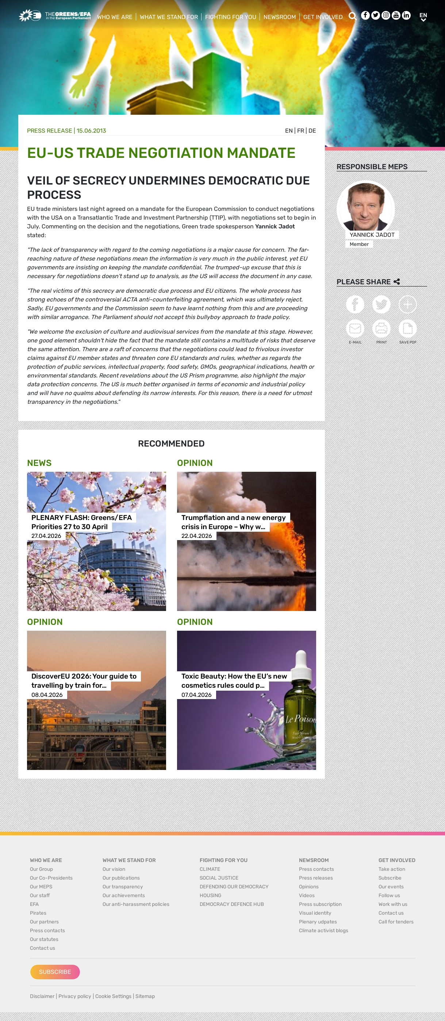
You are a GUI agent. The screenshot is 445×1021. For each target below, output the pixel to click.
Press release (49, 130)
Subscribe (55, 971)
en (289, 130)
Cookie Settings (113, 996)
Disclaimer (42, 996)
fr (300, 130)
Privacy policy (74, 996)
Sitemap (145, 996)
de (312, 130)
